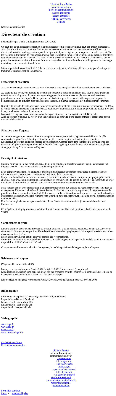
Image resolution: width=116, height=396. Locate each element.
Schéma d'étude (61, 350)
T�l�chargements (61, 19)
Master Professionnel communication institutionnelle (61, 378)
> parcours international (64, 369)
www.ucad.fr (7, 327)
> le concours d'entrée (64, 374)
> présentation (64, 358)
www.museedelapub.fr (12, 332)
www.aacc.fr (7, 329)
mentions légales (20, 393)
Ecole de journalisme (61, 7)
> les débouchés (64, 372)
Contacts (61, 21)
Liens (4, 393)
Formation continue (10, 390)
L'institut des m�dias (61, 4)
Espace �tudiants (61, 13)
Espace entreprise (61, 15)
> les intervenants (64, 364)
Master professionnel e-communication (61, 384)
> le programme (64, 361)
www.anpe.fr (7, 324)
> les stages (64, 366)
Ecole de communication (61, 9)
